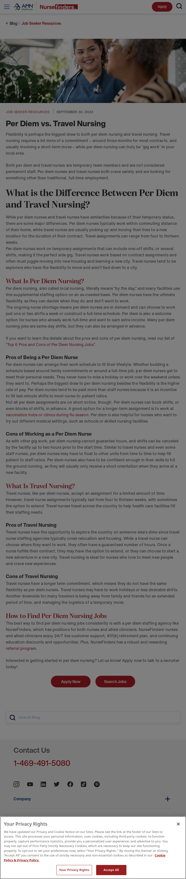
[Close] (178, 824)
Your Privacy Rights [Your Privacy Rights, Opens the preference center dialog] (74, 870)
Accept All (111, 870)
